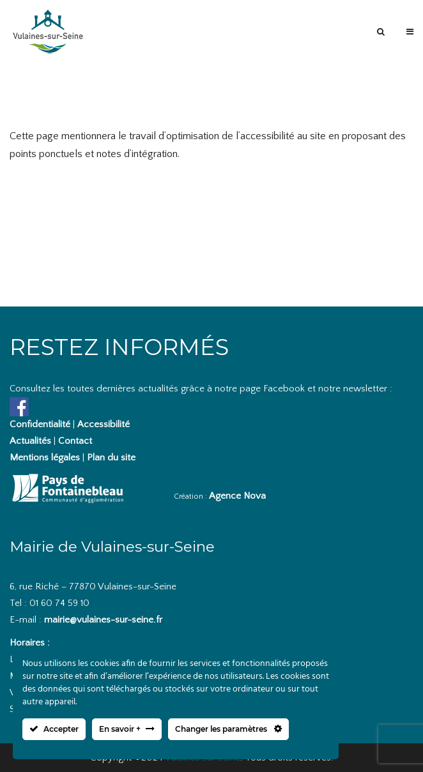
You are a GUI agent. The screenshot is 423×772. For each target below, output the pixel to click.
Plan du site (111, 457)
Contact (75, 440)
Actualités (30, 440)
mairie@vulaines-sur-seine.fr (103, 619)
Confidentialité (40, 424)
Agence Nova (237, 495)
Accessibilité (103, 424)
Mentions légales (45, 457)
